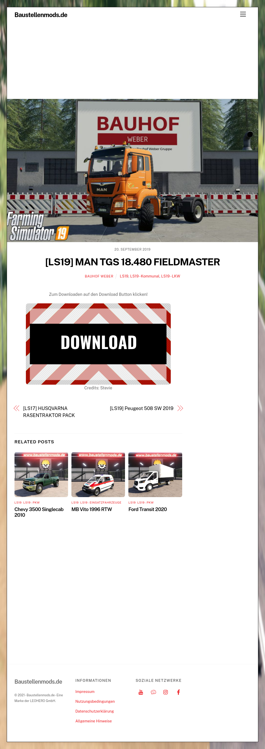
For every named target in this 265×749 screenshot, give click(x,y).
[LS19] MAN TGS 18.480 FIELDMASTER (132, 262)
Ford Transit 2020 (147, 509)
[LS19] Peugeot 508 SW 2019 (141, 408)
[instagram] (166, 691)
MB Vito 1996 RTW (91, 509)
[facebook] (178, 691)
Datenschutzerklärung (94, 711)
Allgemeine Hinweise (93, 721)
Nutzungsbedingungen (95, 701)
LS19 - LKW (170, 276)
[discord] (153, 691)
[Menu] (243, 14)
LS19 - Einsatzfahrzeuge (100, 502)
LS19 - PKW (31, 502)
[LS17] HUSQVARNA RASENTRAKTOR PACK (49, 412)
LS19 (124, 276)
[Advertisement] (132, 60)
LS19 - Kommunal (144, 276)
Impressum (84, 691)
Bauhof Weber (99, 276)
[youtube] (141, 691)
